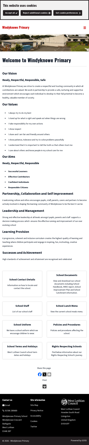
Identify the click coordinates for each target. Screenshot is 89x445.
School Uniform (22, 325)
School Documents (66, 275)
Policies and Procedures (66, 325)
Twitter (33, 426)
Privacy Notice (36, 410)
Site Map (34, 405)
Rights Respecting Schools (67, 346)
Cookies (33, 421)
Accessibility (35, 415)
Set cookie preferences (67, 12)
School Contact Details (22, 279)
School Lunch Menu (67, 306)
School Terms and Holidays (22, 346)
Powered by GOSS (79, 440)
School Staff (22, 306)
